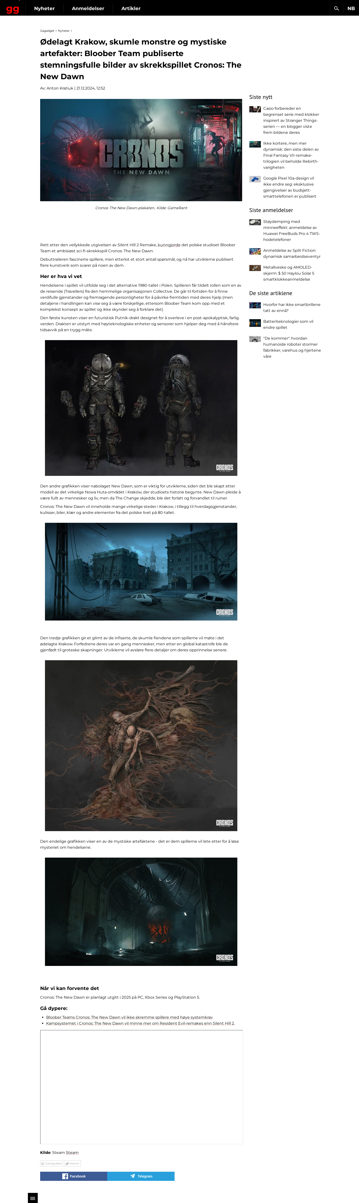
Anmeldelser (127, 8)
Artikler (170, 8)
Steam (72, 1152)
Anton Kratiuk (60, 88)
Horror (74, 1163)
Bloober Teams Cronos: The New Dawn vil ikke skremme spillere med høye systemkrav (129, 1017)
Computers (53, 1163)
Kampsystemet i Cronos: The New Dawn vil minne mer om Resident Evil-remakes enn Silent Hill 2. (140, 1023)
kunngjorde (169, 245)
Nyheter (83, 8)
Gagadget (32, 6)
